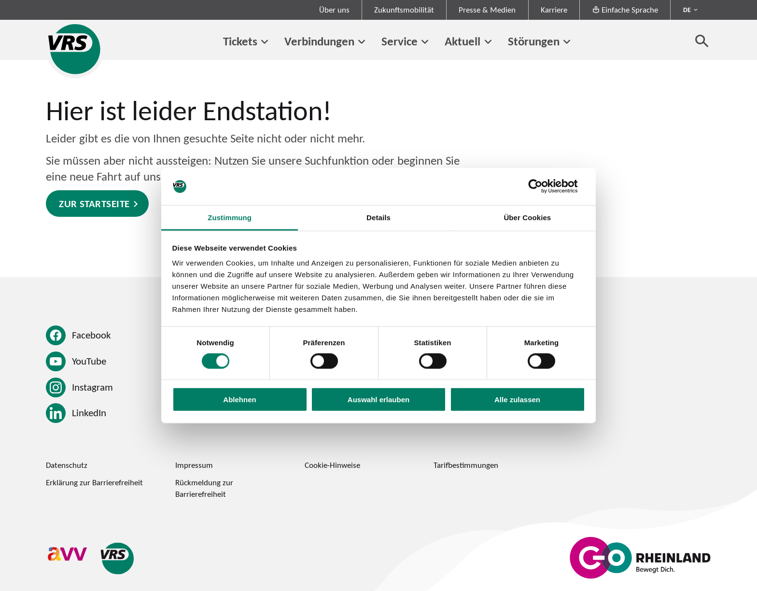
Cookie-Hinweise (332, 465)
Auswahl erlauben (378, 399)
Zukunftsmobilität (404, 9)
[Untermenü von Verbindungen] (361, 42)
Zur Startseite (94, 203)
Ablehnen (239, 399)
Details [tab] (378, 217)
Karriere (554, 9)
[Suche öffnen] (702, 40)
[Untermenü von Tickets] (264, 42)
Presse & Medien (487, 9)
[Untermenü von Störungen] (567, 42)
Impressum (194, 465)
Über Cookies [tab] (527, 217)
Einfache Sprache (625, 9)
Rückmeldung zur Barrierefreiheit (204, 488)
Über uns (334, 9)
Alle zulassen (517, 399)
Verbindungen (319, 41)
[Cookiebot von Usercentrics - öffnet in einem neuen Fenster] (543, 186)
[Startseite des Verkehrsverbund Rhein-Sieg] (75, 49)
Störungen (534, 41)
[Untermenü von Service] (425, 42)
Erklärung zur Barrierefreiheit (94, 482)
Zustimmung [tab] (230, 217)
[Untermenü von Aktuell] (487, 42)
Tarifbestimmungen (466, 465)
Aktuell (462, 41)
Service (399, 41)
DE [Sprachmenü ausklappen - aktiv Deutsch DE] (687, 9)
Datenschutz (66, 465)
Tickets (240, 41)
